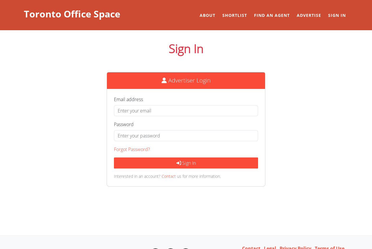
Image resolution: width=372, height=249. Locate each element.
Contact (169, 176)
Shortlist (234, 15)
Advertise (309, 15)
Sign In (186, 163)
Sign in (337, 15)
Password (124, 124)
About (207, 15)
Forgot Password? (132, 149)
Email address (128, 99)
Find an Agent (272, 15)
